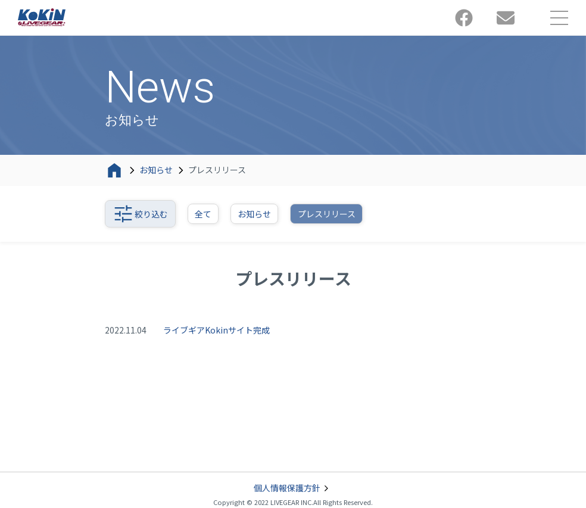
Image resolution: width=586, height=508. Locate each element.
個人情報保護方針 (293, 488)
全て (203, 214)
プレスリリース (327, 214)
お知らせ (156, 170)
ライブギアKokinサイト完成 (216, 330)
